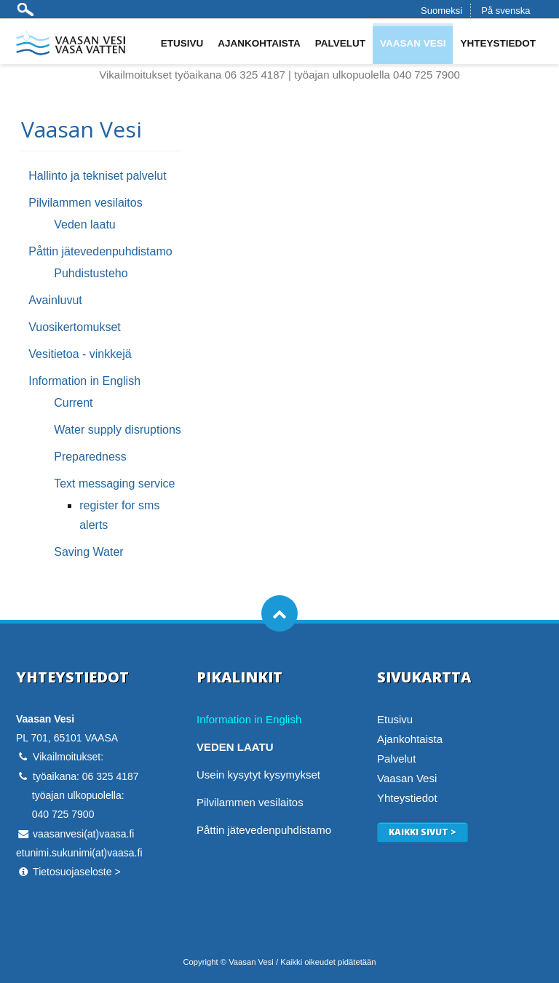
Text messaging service (114, 483)
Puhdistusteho (90, 273)
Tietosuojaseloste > (77, 871)
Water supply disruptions (117, 429)
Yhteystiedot (498, 43)
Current (73, 403)
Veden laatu (85, 224)
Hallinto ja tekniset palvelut (97, 176)
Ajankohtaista (259, 43)
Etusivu (182, 43)
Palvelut (340, 43)
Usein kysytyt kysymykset (258, 774)
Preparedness (90, 456)
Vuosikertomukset (74, 327)
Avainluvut (55, 300)
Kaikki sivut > (422, 832)
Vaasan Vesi (413, 43)
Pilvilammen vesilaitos (85, 202)
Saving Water (88, 552)
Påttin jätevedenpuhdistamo (100, 251)
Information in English (84, 381)
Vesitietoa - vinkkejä (79, 354)
